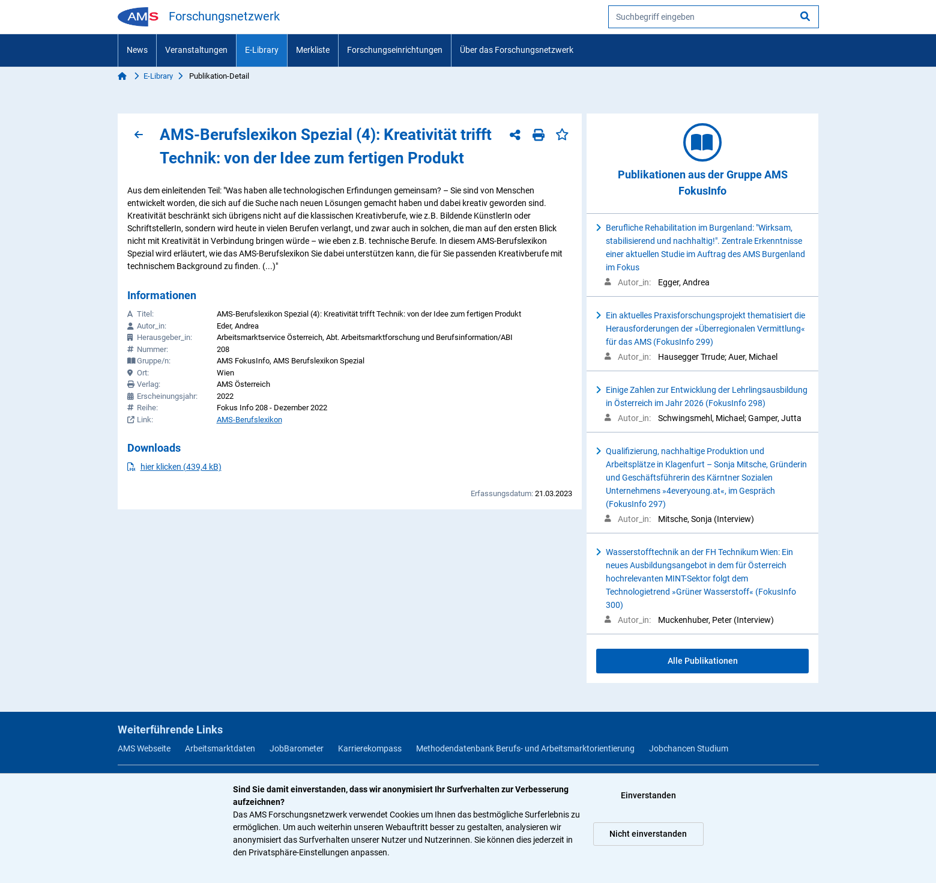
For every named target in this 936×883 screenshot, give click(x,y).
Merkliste (313, 50)
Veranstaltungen (196, 50)
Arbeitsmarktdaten (220, 748)
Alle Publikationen (703, 661)
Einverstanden (648, 795)
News (137, 50)
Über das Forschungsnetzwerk (516, 50)
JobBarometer (297, 748)
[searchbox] (713, 16)
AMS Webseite (144, 748)
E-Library (262, 50)
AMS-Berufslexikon (249, 419)
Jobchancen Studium (688, 748)
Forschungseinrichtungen (394, 50)
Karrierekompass (370, 748)
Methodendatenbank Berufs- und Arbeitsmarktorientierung (525, 748)
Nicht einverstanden (648, 834)
